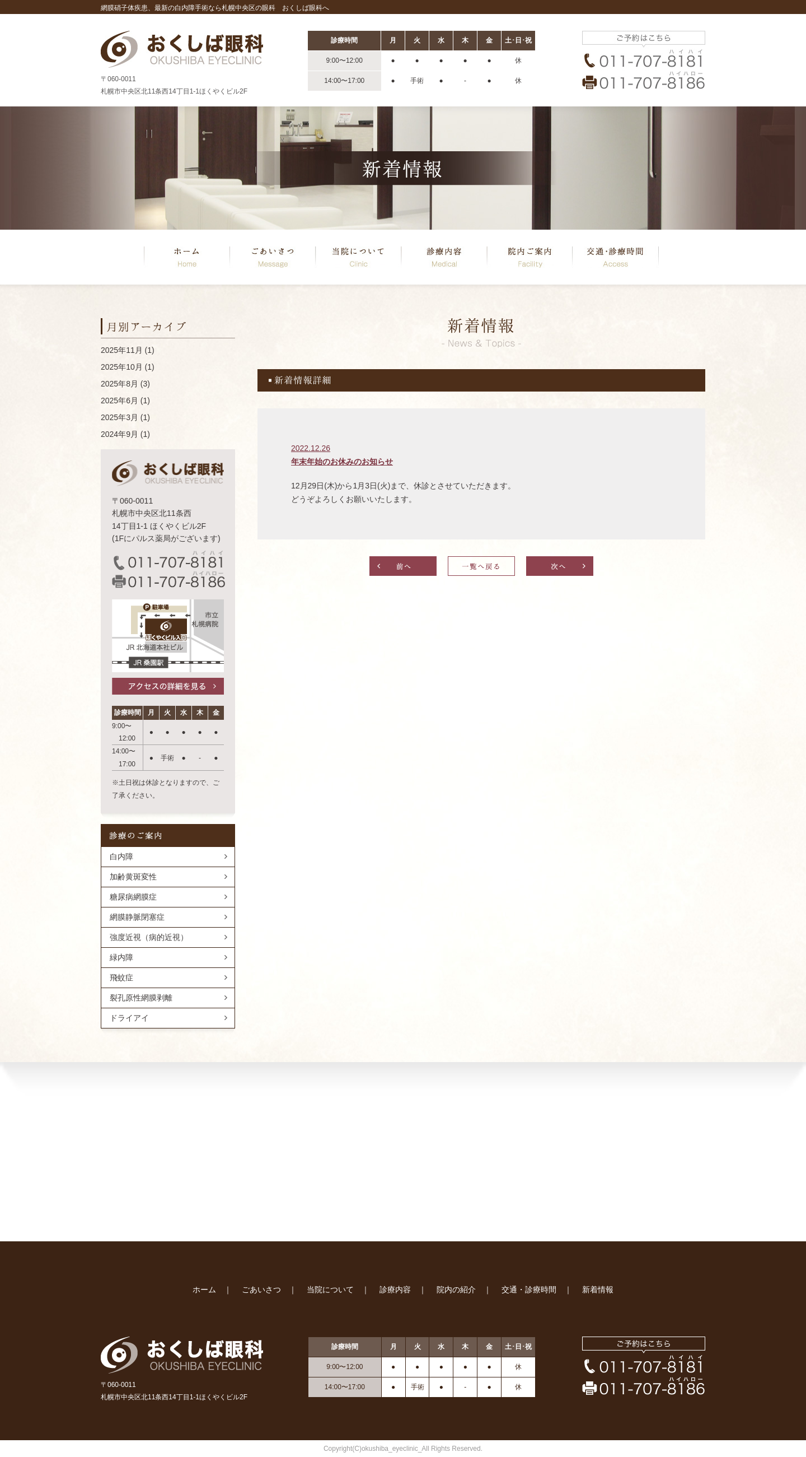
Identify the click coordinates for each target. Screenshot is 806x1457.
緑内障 (121, 957)
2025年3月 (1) (125, 417)
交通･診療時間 (615, 257)
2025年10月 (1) (127, 366)
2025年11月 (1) (127, 350)
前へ (403, 566)
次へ (559, 566)
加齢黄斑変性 (133, 876)
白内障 (121, 856)
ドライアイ (129, 1017)
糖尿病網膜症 (133, 896)
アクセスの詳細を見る (168, 686)
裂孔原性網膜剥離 (141, 997)
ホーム (187, 257)
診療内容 (444, 257)
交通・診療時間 (529, 1289)
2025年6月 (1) (125, 400)
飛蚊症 (121, 977)
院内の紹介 (529, 257)
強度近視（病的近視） (149, 937)
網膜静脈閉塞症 (137, 917)
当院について (358, 257)
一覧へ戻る (481, 566)
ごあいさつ (272, 257)
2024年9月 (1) (125, 434)
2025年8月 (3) (125, 383)
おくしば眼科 (182, 49)
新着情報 (597, 1289)
